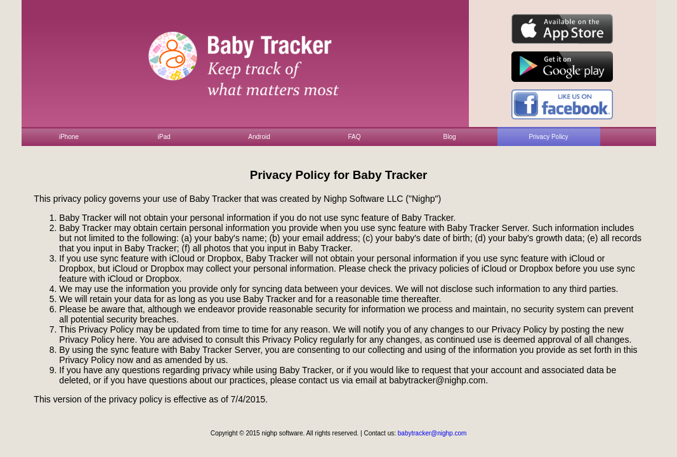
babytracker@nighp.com (432, 433)
